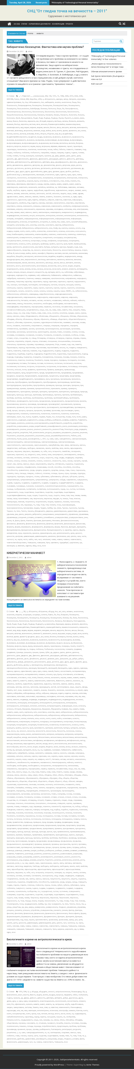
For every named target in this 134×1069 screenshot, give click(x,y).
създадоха (79, 483)
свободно (31, 448)
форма (83, 913)
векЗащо (57, 121)
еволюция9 (52, 668)
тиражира (28, 505)
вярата (46, 646)
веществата (11, 627)
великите (80, 121)
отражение (21, 344)
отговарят (23, 800)
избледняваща (29, 693)
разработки (11, 426)
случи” (9, 464)
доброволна (12, 662)
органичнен (45, 794)
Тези (71, 498)
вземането (83, 627)
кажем (53, 222)
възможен (25, 640)
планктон (46, 806)
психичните (74, 414)
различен (21, 423)
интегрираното (13, 706)
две (15, 159)
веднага (50, 121)
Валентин (23, 121)
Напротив (20, 281)
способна (76, 467)
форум (57, 527)
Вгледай (43, 121)
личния (44, 1014)
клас (50, 228)
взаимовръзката (13, 127)
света (62, 863)
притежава (37, 395)
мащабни (17, 737)
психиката (24, 414)
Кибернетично (28, 228)
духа (50, 171)
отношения (75, 341)
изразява (49, 209)
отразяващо (39, 344)
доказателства (49, 165)
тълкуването (56, 904)
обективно (68, 775)
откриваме (77, 800)
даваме (62, 156)
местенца (41, 259)
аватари (59, 99)
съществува (58, 492)
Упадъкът (62, 907)
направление (70, 278)
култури (82, 728)
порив (46, 360)
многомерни (42, 266)
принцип (34, 391)
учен (86, 517)
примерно (72, 388)
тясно (78, 904)
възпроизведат (51, 140)
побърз (84, 806)
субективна (44, 476)
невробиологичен (46, 294)
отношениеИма (64, 341)
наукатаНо (28, 288)
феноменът (11, 524)
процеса (22, 410)
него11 (48, 759)
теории (50, 502)
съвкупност (20, 888)
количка (61, 231)
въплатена (64, 143)
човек (53, 539)
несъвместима (66, 307)
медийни (51, 256)
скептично (34, 458)
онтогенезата (59, 784)
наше (62, 291)
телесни (77, 498)
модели (77, 266)
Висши (80, 630)
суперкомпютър (41, 480)
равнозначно (12, 420)
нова (28, 313)
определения (72, 787)
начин (36, 291)
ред (20, 860)
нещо (42, 310)
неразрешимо (34, 769)
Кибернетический (14, 228)
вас (37, 121)
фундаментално (50, 916)
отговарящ (32, 800)
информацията (13, 222)
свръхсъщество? (58, 869)
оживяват (67, 322)
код (83, 228)
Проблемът (11, 401)
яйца (34, 546)
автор (65, 99)
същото (57, 495)
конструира (58, 237)
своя (61, 448)
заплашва (10, 687)
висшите (65, 127)
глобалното (35, 152)
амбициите (49, 102)
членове (15, 926)
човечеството (76, 539)
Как (58, 222)
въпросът (25, 146)
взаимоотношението (70, 627)
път (53, 417)
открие (83, 338)
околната (49, 784)
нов (23, 313)
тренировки (28, 508)
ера (54, 674)
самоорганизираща (49, 442)
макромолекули (13, 734)
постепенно (48, 363)
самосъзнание (27, 445)
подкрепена (11, 354)
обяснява (18, 322)
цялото (59, 923)
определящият (32, 791)
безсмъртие (47, 105)
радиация (22, 420)
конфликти (52, 241)
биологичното (73, 112)
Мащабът (19, 256)
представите (11, 828)
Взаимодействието (37, 627)
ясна (39, 546)
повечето (20, 809)
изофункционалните (80, 206)
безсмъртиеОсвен (60, 105)
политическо (12, 360)
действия (45, 162)
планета (67, 1023)
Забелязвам (62, 187)
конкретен (37, 237)
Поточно (10, 369)
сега (49, 451)
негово (40, 300)
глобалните (83, 995)
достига (28, 168)
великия (10, 124)
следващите (69, 876)
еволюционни (49, 665)
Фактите (29, 520)
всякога (10, 640)
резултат (16, 432)
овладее (79, 781)
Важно (15, 121)
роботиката (11, 439)
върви (32, 146)
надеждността (21, 275)
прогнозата (33, 401)
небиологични (13, 294)
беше (59, 108)
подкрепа (65, 351)
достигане (36, 168)
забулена (10, 684)
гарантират (77, 146)
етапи (67, 181)
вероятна (24, 124)
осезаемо (67, 332)
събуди (62, 480)
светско (82, 445)
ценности (10, 536)
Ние (70, 310)
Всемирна (61, 637)
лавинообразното (14, 250)
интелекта (42, 706)
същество (49, 492)
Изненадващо (76, 1007)
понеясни (30, 360)
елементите (11, 181)
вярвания (62, 146)
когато (78, 228)
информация (76, 219)
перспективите (52, 347)
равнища (10, 850)
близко (56, 115)
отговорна (51, 338)
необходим (47, 303)
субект (59, 885)
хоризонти (27, 533)
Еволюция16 (42, 668)
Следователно (12, 879)
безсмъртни (44, 618)
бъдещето (40, 624)
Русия (19, 439)
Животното (60, 681)
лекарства (26, 250)
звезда (84, 687)
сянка (63, 495)
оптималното (44, 791)
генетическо (22, 149)
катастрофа (20, 225)
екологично (22, 178)
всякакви (30, 134)
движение (33, 159)
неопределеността (59, 765)
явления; (21, 546)
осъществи (23, 338)
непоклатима (73, 765)
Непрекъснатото (13, 1020)
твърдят (56, 498)
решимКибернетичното (60, 436)
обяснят (71, 781)
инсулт (32, 215)
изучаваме (69, 696)
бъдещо (54, 118)
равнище (18, 850)
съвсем (28, 888)
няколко (16, 316)
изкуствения (79, 203)
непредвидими (13, 307)
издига (60, 693)
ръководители (33, 439)
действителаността (22, 162)
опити (35, 787)
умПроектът (36, 514)
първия (42, 417)
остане (74, 797)
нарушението (79, 281)
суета (36, 1036)
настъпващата (44, 285)
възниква (10, 140)
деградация (53, 159)
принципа (43, 391)
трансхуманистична (14, 508)
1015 (54, 96)
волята (59, 130)
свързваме (35, 451)
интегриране (71, 703)
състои (72, 489)
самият (31, 863)
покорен (73, 357)
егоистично (49, 174)
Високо (53, 127)
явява (81, 929)
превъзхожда (69, 369)
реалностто (46, 429)
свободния (64, 866)
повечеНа (17, 351)
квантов (58, 225)
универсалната (52, 907)
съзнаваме (11, 486)
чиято (9, 926)
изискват (49, 203)
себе (45, 451)
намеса (56, 753)
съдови (9, 483)
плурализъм (66, 806)
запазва (17, 193)
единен (76, 668)
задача (23, 190)
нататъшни (11, 288)
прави (9, 822)
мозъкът (75, 747)
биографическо (71, 108)
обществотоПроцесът (76, 319)
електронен (82, 178)
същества (20, 894)
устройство (35, 910)
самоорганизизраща (32, 442)
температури (12, 502)
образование (19, 778)
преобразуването (35, 382)
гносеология (59, 649)
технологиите (50, 901)
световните (77, 863)
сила (38, 454)
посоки (39, 816)
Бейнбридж (35, 108)
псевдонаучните (13, 414)
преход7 (27, 832)
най (38, 275)
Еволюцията (62, 668)
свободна (22, 448)
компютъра (81, 234)
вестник (32, 124)
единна (63, 174)
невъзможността (13, 300)
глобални (25, 152)
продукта (31, 841)
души (62, 171)
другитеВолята (36, 171)
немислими (11, 303)
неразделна (22, 769)
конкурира (44, 721)
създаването (35, 483)
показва (66, 357)
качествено (42, 712)
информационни (31, 219)
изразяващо (41, 696)
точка (59, 505)
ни (50, 310)
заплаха (32, 193)
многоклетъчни (61, 743)
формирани (49, 527)
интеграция (22, 703)
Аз (23, 102)
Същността (42, 495)
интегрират (24, 706)
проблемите (74, 398)
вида (19, 630)
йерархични (36, 709)
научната (48, 288)
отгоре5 (40, 800)
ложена (78, 731)
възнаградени (66, 640)
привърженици (13, 388)
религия (76, 860)
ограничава (11, 784)
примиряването (13, 391)
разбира (48, 420)
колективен (67, 718)
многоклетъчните (29, 266)
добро (80, 659)
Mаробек (33, 99)
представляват (12, 379)
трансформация (68, 505)
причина (57, 395)
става (67, 470)
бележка (44, 108)
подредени (38, 354)
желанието (55, 677)
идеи (80, 197)
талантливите (23, 498)
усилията (18, 910)
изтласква (68, 209)
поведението (82, 347)
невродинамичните (14, 297)
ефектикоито (20, 1004)
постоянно (46, 819)
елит (8, 1004)
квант (58, 712)
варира (68, 624)
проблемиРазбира (61, 398)
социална (69, 464)
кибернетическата (80, 712)
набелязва (68, 272)
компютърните (12, 237)
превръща (28, 822)
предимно (11, 376)
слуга (64, 461)
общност (10, 322)
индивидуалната (54, 699)
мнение (77, 263)
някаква (79, 772)
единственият (26, 671)
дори (73, 165)
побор (77, 806)
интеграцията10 (46, 703)
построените (40, 366)
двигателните (23, 159)
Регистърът (69, 429)
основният (45, 797)
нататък (77, 285)
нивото (65, 310)
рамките (36, 857)
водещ (68, 633)
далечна (75, 652)
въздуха (52, 995)
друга (22, 171)
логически (70, 731)
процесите (38, 410)
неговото (47, 300)
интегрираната (59, 703)
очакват (63, 344)
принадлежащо (62, 835)
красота (59, 244)
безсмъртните (56, 618)
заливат (78, 190)
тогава (66, 901)
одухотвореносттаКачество (51, 322)
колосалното (80, 231)
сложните (31, 461)
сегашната (39, 872)
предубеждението (26, 379)
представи (81, 825)
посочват (81, 360)
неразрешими (37, 307)
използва (82, 693)
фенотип (10, 913)
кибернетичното (41, 228)
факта (17, 520)
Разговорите (56, 1029)
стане (72, 470)
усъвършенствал (61, 517)
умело (21, 514)
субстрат (65, 476)
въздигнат (32, 137)
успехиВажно (48, 517)
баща (74, 102)
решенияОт (29, 436)
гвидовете (68, 995)
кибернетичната (40, 715)
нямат (35, 775)
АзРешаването (34, 102)
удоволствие (72, 511)
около (9, 325)
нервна (44, 769)
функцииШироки (13, 530)
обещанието (54, 316)
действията (11, 659)
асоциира (36, 615)
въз (60, 134)
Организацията (68, 791)
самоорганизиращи (66, 442)
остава (81, 335)
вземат (9, 630)
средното (46, 470)
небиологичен (81, 291)
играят (80, 690)
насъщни (69, 285)
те (61, 498)
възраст (60, 643)
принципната (64, 391)
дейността (71, 159)
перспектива (30, 347)
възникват (21, 643)
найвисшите (11, 753)
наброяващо (79, 272)
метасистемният (13, 740)
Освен (59, 332)
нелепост (78, 762)
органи (31, 329)
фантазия (37, 520)
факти (23, 520)
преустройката (39, 385)
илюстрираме (82, 209)
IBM (27, 99)
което (22, 231)
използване (11, 696)
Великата (72, 121)
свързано (26, 451)
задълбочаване (77, 1004)
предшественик (36, 828)
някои (9, 316)
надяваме (31, 275)
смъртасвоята (41, 464)
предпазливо (43, 376)
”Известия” (26, 96)
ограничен (27, 322)
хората (31, 920)
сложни (24, 461)
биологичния (61, 112)
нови (39, 313)
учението (57, 910)
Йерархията (56, 709)
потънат (18, 369)
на (62, 272)
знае (20, 690)
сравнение (54, 882)
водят (74, 633)
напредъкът (81, 278)
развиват (73, 850)
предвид (57, 822)
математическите (39, 734)
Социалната (78, 464)
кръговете (39, 247)
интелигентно (82, 215)
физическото (50, 913)
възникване (11, 643)
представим (64, 376)
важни (9, 121)
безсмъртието (74, 105)
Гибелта (62, 149)
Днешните (64, 659)
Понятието (39, 360)
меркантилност (31, 259)
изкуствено (11, 206)
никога (18, 772)
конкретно (35, 721)
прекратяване (48, 828)
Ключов (79, 1010)
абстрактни (42, 611)
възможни (47, 137)
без (78, 102)
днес (57, 659)
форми (17, 527)
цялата (73, 536)
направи (71, 753)
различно (55, 854)
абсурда (35, 992)
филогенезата (62, 913)
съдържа (16, 483)
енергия (30, 181)
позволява (11, 813)
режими (33, 860)
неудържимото (27, 1020)
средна (68, 882)
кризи (9, 247)
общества (74, 778)
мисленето (40, 263)
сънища (10, 489)
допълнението (40, 662)
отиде (70, 800)
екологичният (60, 1001)
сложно (39, 461)
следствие (78, 458)
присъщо (28, 395)
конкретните (47, 237)
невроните (73, 297)
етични (47, 677)
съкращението (73, 486)
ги (27, 649)
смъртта (50, 464)
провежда (72, 838)
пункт (19, 417)
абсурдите (43, 992)
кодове (16, 231)
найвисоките (77, 750)
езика (79, 174)
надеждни (11, 275)
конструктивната (56, 721)
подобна (29, 354)
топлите (53, 505)
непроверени (25, 307)
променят (20, 407)
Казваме (65, 709)
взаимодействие (23, 627)
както (68, 222)
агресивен (81, 99)
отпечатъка (11, 344)
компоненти (62, 234)
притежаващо (47, 395)
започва (18, 687)
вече (38, 124)
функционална (27, 530)
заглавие (80, 187)
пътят (79, 417)
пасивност (51, 1023)
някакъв (10, 775)
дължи (26, 665)
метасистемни (68, 737)
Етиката (40, 677)
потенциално (67, 819)
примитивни (37, 835)
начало (21, 291)
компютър (72, 234)
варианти (31, 121)
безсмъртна (11, 108)
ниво (59, 310)
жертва (46, 184)
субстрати (73, 476)
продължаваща (54, 841)
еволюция (40, 174)
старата (16, 885)
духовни (56, 171)
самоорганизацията (15, 442)
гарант (69, 146)
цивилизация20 (45, 923)
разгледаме (11, 423)
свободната (54, 866)
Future (16, 99)
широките (69, 929)
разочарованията (41, 423)
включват (10, 130)
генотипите (11, 649)
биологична (26, 112)
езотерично (11, 178)
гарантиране (55, 646)
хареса (75, 530)
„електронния (38, 96)
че (15, 539)
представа (61, 825)
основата (38, 335)
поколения (38, 813)
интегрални (50, 215)
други (27, 171)
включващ (19, 130)
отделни (68, 338)
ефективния (21, 184)
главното (69, 149)
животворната (12, 187)
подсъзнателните (74, 354)
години (74, 152)
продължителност (14, 844)
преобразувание (49, 382)
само (56, 439)
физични (49, 524)
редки (9, 432)
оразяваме (23, 329)
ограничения (22, 784)
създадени (78, 888)
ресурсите (77, 1029)
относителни (29, 803)
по (67, 347)
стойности (39, 885)
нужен (77, 313)
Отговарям (41, 338)
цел (54, 533)
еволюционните (29, 174)
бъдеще (47, 118)
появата (76, 819)
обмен (84, 775)
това (38, 505)
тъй (49, 904)
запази (77, 684)
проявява (47, 410)
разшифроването (54, 426)
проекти (83, 401)
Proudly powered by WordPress (49, 1064)
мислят (39, 743)
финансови (80, 524)
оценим (10, 806)
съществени (29, 492)
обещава (77, 775)
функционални (40, 530)
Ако (42, 102)
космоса (22, 244)
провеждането (22, 401)
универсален (40, 907)
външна (67, 643)
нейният (73, 300)
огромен (36, 322)
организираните (13, 794)
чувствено (54, 542)
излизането (27, 206)
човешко (38, 929)
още (69, 344)
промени (76, 404)
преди (41, 373)
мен (22, 259)
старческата (80, 470)
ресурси (48, 432)
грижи (41, 652)
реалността (75, 857)
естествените (68, 674)
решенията (39, 436)
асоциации (27, 615)
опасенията (25, 325)
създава (42, 888)
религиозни (67, 860)
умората (28, 514)
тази (67, 495)
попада (30, 1026)
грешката (27, 652)
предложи (20, 376)
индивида (24, 699)
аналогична (66, 102)
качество (41, 225)
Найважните (56, 275)
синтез (75, 872)
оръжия (53, 332)
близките (49, 115)
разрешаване (22, 426)
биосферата (67, 621)
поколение (28, 813)
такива (83, 495)
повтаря (36, 809)
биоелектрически (14, 112)
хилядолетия (12, 533)
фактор (71, 910)
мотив (9, 750)
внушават (61, 633)
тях (82, 904)
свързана (10, 872)
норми (66, 772)
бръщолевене (26, 118)
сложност (47, 461)
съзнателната (20, 891)
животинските (39, 681)
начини (49, 291)
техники (66, 502)
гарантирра (11, 149)
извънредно (77, 200)
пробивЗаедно (76, 395)
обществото (62, 319)
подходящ (19, 357)
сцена (82, 885)
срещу (74, 882)
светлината (74, 445)
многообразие (13, 747)
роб (79, 436)
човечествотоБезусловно (16, 542)
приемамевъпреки (77, 832)
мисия (24, 263)
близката (40, 115)
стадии (9, 885)
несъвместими (61, 769)
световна (68, 863)
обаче (40, 775)
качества (33, 225)
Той (47, 505)
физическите (12, 1042)
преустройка (27, 385)
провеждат (81, 838)
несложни (56, 307)
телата (34, 901)
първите (35, 417)
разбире (58, 850)
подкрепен (74, 351)
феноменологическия (69, 520)
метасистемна (56, 737)
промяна (55, 844)
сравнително (24, 470)
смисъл (26, 464)
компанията (29, 234)
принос (72, 835)
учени (9, 520)
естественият (12, 677)
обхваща (53, 319)
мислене (31, 263)
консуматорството (14, 241)
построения (51, 366)
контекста (26, 241)
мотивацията (82, 269)
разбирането (45, 1029)
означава (75, 322)
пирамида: (38, 806)
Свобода (36, 866)
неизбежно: (11, 762)
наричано (62, 281)
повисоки (25, 351)
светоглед (19, 866)
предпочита (53, 376)
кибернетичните (67, 715)
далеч (73, 156)
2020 (76, 96)
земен (21, 197)
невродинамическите (63, 294)
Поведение (11, 809)
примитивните (49, 835)
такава (77, 495)
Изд (28, 203)
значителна (69, 690)
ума (16, 514)
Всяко (37, 134)
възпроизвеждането (30, 143)
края (65, 244)
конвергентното (25, 237)
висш (59, 127)
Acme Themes (92, 1064)
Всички (9, 134)
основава (10, 335)
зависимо (72, 187)
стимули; (30, 473)
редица (26, 860)
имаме (16, 212)
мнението (11, 266)
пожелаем (83, 809)
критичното (17, 247)
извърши (53, 693)
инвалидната (55, 212)
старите (23, 885)
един (57, 174)
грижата (16, 998)
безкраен (64, 615)
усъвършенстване (76, 517)
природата (11, 395)
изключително (59, 203)
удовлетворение (60, 511)
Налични (30, 278)
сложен (10, 461)
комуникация (24, 721)
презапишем (65, 379)
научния (74, 756)
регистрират (67, 1029)
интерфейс (19, 219)
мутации (51, 272)
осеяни (74, 332)
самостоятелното (13, 445)
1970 (20, 992)
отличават (43, 341)
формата (10, 527)
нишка (9, 313)
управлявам (83, 514)
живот (71, 184)
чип (35, 539)
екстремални (48, 178)
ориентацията (43, 332)
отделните (56, 800)
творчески (48, 498)
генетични (32, 149)
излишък (36, 206)
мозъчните (56, 269)
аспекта (44, 615)
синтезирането (70, 454)
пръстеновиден (67, 410)
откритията (19, 341)
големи (81, 152)
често (25, 539)
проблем (18, 398)
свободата (44, 866)
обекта (60, 775)
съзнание (30, 486)
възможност (66, 137)
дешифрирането (61, 162)
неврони (64, 297)
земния (35, 197)
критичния (58, 728)
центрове (19, 536)
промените (11, 407)
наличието (21, 278)
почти (24, 369)
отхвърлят (61, 803)
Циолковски (61, 536)
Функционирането (54, 530)
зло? (15, 690)
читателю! (46, 539)
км (59, 228)
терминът (58, 502)
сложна (17, 461)
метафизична (60, 740)
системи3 (26, 876)
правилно (31, 369)
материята (78, 734)
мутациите (27, 750)
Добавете (58, 998)
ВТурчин (50, 134)
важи (82, 118)
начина (42, 291)
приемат (19, 835)
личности (31, 731)
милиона (61, 259)
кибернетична (27, 715)
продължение (44, 401)
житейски (50, 187)
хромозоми (63, 920)
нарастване (37, 281)
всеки (83, 130)
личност (37, 250)
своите (48, 448)
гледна (9, 152)
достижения (76, 168)
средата (38, 470)
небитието (24, 294)
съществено (39, 492)
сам (26, 863)
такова (9, 498)
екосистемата (72, 1001)
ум (23, 907)
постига (10, 819)
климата (72, 1010)
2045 (81, 96)
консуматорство (70, 237)
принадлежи (25, 391)
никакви (46, 1020)
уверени (49, 511)
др (83, 168)
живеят (76, 677)
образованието (32, 778)
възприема (39, 140)
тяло (18, 511)
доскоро (10, 168)
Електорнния (72, 178)
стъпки (36, 476)
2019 (71, 96)
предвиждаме (67, 822)
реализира (83, 426)
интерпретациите (54, 706)
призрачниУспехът (42, 388)
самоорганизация (79, 439)
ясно (44, 546)
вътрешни (46, 146)
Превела (50, 369)
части (84, 536)
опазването (69, 784)
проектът (23, 404)
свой (77, 866)
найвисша (77, 275)
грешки (35, 652)
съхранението (12, 492)
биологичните (35, 621)
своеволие (40, 448)
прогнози (10, 841)
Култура (47, 247)
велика (65, 121)
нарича (43, 1017)
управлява (81, 907)
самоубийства (53, 445)
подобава (21, 354)
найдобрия (11, 278)
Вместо (33, 995)
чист (40, 539)
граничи (47, 156)
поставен (23, 363)
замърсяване (18, 1007)
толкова (82, 901)
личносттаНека (68, 250)
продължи (77, 841)
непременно (12, 769)
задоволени (38, 684)
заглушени (59, 1004)
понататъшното (58, 813)
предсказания (50, 825)
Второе (43, 134)
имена (9, 699)
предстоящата (62, 1026)
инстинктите (11, 703)
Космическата (42, 725)
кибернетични (54, 715)
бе (55, 615)
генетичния (41, 149)
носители (63, 313)
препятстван (75, 382)
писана (62, 347)
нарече (34, 756)
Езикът (56, 671)
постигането (68, 363)
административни (14, 102)
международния (13, 259)
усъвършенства (46, 910)
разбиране (56, 420)
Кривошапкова (80, 244)
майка (28, 253)
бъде (41, 118)
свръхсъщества (30, 869)
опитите (41, 787)
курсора (63, 247)
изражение (40, 209)
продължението (57, 401)
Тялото (24, 511)
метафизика (38, 740)
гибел (55, 149)
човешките (11, 929)
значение (66, 197)
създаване (25, 483)
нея (46, 310)
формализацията (13, 916)
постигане (58, 363)
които (28, 231)
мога (59, 266)
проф (9, 410)
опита (77, 784)
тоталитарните (12, 904)
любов (9, 253)
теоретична (30, 502)
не (73, 291)
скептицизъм (55, 1032)
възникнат (41, 643)
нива (54, 310)
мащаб (9, 737)
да (53, 156)
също (50, 495)
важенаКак (50, 624)
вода (43, 130)
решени (75, 432)
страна (60, 473)
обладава (10, 319)
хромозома (53, 920)
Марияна (50, 253)
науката (20, 288)
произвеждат (42, 404)
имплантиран (44, 212)
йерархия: (46, 709)
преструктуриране (14, 385)
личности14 (40, 731)
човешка (63, 926)
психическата (34, 414)
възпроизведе (63, 140)
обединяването (31, 316)
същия (34, 495)
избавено (42, 200)
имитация (32, 1010)
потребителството (49, 1026)
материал (50, 734)
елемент (42, 674)
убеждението (40, 511)
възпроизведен (76, 140)
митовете (69, 263)
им (8, 212)
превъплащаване (13, 373)
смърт (32, 464)
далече (68, 652)
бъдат (35, 118)
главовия (77, 149)
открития (10, 341)
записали (24, 193)
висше (74, 630)
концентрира (62, 241)
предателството (32, 373)
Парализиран (12, 347)
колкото (76, 718)
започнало (40, 193)
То (34, 505)
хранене (35, 533)
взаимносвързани (73, 124)
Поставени (32, 363)
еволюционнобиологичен (17, 668)
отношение (52, 341)
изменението (56, 206)
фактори (78, 910)
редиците (83, 429)
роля (17, 863)
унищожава (52, 1039)
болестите (73, 115)
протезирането (53, 407)
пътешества (60, 417)
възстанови (54, 143)
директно (27, 165)
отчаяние (42, 1023)
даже (68, 156)
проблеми (48, 398)
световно (10, 866)
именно (28, 212)
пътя (74, 417)
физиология (28, 913)
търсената (73, 508)
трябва (50, 508)
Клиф (55, 228)
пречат (49, 832)
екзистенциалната (47, 1001)
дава (56, 156)
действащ (79, 159)
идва (75, 197)
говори (53, 152)
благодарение (79, 621)
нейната (66, 300)
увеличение (11, 1039)
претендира (11, 832)
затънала (55, 193)
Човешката (31, 542)
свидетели (28, 866)
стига (16, 473)
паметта (78, 344)
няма (22, 316)
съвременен (71, 480)
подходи (10, 357)
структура (81, 473)
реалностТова (57, 429)
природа (83, 391)
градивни (77, 649)
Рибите (74, 436)
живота (78, 184)
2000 (66, 96)
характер (68, 530)
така (72, 495)
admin (29, 51)
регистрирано (12, 860)
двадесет (24, 655)
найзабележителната (15, 1017)
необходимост (33, 765)
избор (38, 693)
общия (51, 781)
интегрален (40, 215)
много (18, 266)
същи (29, 495)
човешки (81, 926)
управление (73, 514)
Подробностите (50, 354)
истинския (54, 1010)
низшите (76, 310)
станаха (23, 1036)
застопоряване (63, 687)
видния (33, 127)
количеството (52, 231)
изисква (42, 203)
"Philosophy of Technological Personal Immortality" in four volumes (82, 2)
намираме (46, 278)
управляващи (12, 517)
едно (74, 174)
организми (11, 332)
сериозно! (20, 454)
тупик (59, 508)
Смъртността (55, 879)
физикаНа (21, 524)
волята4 (10, 637)
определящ (20, 791)
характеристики (13, 920)
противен (82, 844)
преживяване (39, 379)
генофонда (21, 649)
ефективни (11, 184)
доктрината (28, 662)
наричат (70, 281)
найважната (45, 275)
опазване (16, 325)
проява (63, 847)
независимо (57, 300)
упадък (60, 1039)
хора (20, 533)
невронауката (42, 297)
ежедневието (34, 1001)
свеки (67, 445)
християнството (41, 920)
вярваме (54, 146)
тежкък (65, 498)
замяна (10, 193)
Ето (78, 181)
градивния (11, 652)
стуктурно (29, 476)
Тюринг (10, 511)
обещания (64, 316)
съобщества (32, 891)
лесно (13, 731)
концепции (11, 725)
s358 (39, 99)
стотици (54, 473)
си (26, 454)
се (41, 451)
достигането (45, 168)
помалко (22, 1026)
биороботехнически (15, 115)
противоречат (26, 847)
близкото (64, 115)
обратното (44, 319)
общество (23, 781)
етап (62, 181)
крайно (52, 244)
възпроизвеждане (14, 143)
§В (25, 611)
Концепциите (21, 725)
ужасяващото (41, 1039)
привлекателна (63, 832)
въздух (39, 137)
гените (73, 646)
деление (19, 659)
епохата (49, 674)
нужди (72, 772)
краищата (36, 244)
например (11, 281)
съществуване (69, 492)
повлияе (33, 351)
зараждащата (44, 687)
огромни (22, 1023)
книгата (65, 228)
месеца (51, 1014)
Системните (36, 876)
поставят (80, 816)
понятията (20, 816)
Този (42, 505)
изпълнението (29, 209)
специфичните (30, 467)
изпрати (19, 209)
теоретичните (41, 502)
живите (65, 184)
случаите (77, 461)
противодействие (67, 407)
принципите (53, 391)
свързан (10, 451)
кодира (10, 231)
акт (60, 611)
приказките (55, 388)
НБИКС (68, 291)
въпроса (10, 146)
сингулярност (57, 454)
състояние (80, 489)
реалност (37, 429)
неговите (32, 300)
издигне (34, 203)
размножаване (66, 854)
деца (52, 162)
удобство (20, 1039)
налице (31, 753)
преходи (42, 832)
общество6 (32, 781)
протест (74, 844)
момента (72, 269)
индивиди (33, 699)
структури (20, 476)
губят (47, 652)
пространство (65, 844)
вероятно (83, 624)
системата (18, 458)
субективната (55, 476)
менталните (32, 737)
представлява (75, 376)
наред (45, 281)
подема (58, 351)
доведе (20, 662)
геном (49, 149)
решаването (66, 432)
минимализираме (14, 263)
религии (57, 860)
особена (74, 335)
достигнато (65, 168)
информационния (62, 219)
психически (45, 414)
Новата (33, 313)
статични (30, 885)
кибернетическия (14, 715)
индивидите (42, 699)
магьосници (20, 253)
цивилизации (32, 923)
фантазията (46, 520)
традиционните (31, 904)
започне (26, 687)
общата (66, 778)
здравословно (12, 197)
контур (44, 241)
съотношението (53, 489)
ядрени (29, 546)
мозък (33, 269)
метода (9, 743)
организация (65, 329)
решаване (57, 432)
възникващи (31, 643)
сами (51, 439)
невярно (41, 759)
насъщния (51, 1017)
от (29, 338)
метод (82, 740)
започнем (34, 687)
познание (58, 357)
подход (85, 354)
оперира (46, 325)
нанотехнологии (57, 278)
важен (76, 118)
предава (50, 822)
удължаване (83, 511)
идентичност (12, 200)
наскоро (14, 285)
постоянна (21, 366)
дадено (56, 652)
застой (48, 193)
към (80, 247)
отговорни (60, 338)
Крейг (70, 244)
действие (10, 162)
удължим (10, 514)
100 (50, 96)
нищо (15, 313)
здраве (80, 193)
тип (22, 505)
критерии (49, 728)
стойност (38, 473)
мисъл (62, 263)
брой (18, 118)
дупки (9, 1001)
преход (20, 832)
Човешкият (29, 929)
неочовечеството (70, 303)
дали (79, 156)
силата (43, 454)
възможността (77, 137)
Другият (78, 662)
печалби (59, 1023)
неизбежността (23, 762)
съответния (41, 489)
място (58, 272)
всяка (82, 637)
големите (69, 649)
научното (71, 288)
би (63, 108)
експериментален (35, 178)
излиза (19, 206)
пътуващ (75, 847)
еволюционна (37, 665)
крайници (44, 244)
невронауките (54, 297)
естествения (78, 674)
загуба (9, 190)
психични (65, 414)
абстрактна (33, 611)
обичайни (70, 1020)
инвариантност (68, 212)
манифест (41, 253)
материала (59, 734)
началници (80, 288)
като (27, 225)
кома (9, 234)
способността (12, 470)
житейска (41, 187)
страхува (73, 473)
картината (28, 712)
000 (46, 96)
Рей (30, 432)
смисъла (45, 879)
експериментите (31, 674)
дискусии (36, 165)
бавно (50, 615)
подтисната (73, 809)
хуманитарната (46, 533)
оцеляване (77, 803)
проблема (27, 398)
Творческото (12, 901)
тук (55, 508)
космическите (12, 244)
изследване (58, 209)
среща (61, 470)
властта (26, 995)
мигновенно (51, 259)
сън (81, 486)
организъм (21, 332)
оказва (82, 322)
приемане (11, 835)
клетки (23, 718)
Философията (74, 913)
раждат (33, 850)
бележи (66, 618)
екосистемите (65, 671)
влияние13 (37, 633)
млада (45, 743)
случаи (69, 461)
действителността (75, 655)
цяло (54, 923)
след (56, 458)
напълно (19, 756)
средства (54, 470)
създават (44, 483)
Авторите (72, 99)
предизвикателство (52, 373)
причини (65, 395)
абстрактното (49, 99)
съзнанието (39, 486)
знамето (49, 197)
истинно (10, 709)
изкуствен (70, 203)
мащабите (11, 256)
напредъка (79, 753)
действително (36, 162)
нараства (28, 281)
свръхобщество (17, 869)
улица (9, 907)
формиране (26, 916)
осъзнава (82, 797)
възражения (44, 143)
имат (22, 212)
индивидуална (80, 212)
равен (84, 417)
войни (48, 130)
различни (29, 423)
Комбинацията (17, 234)
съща (21, 492)
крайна (18, 728)
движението (43, 159)
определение (60, 787)
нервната (47, 307)
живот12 (16, 681)
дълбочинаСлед (13, 174)
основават (11, 797)
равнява (26, 850)
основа (81, 332)
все (79, 130)
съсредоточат (46, 891)
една (69, 174)
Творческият (64, 898)
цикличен (52, 536)
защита (63, 193)
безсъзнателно (23, 108)
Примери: (27, 835)
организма (75, 329)
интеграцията (33, 703)
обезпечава (43, 316)
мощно (23, 272)
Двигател (36, 655)
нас (8, 285)
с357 (44, 439)
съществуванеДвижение (16, 495)
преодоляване (68, 828)
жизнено (76, 681)
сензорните (75, 451)
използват (21, 696)
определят (11, 791)
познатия (19, 813)
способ (50, 467)
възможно (57, 137)
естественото (54, 181)
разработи (67, 423)
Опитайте (10, 787)
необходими (58, 303)
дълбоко (75, 171)
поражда (37, 1026)
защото (78, 687)
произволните (66, 404)
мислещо (49, 263)
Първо (48, 417)
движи (26, 998)
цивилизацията (41, 536)
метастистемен (26, 740)
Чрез (48, 542)
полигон (81, 357)
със (67, 489)
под (39, 351)
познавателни (47, 357)
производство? (54, 404)
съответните (31, 489)
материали (69, 734)
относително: (40, 803)
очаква (16, 806)
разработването (55, 423)
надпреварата (80, 1014)
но (20, 313)
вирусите (60, 630)
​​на (41, 750)
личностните (46, 250)
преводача (59, 369)
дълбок (68, 171)
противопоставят (13, 847)
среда (32, 470)
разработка (77, 423)
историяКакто (33, 222)
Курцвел (70, 247)
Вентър (17, 124)
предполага (27, 825)
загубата (16, 190)
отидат (64, 800)
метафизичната (73, 740)
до (42, 165)
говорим (60, 152)
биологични (50, 112)
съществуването (72, 894)
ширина (60, 929)
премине (58, 828)
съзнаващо (20, 486)
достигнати (55, 168)
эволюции (11, 546)
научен (41, 288)
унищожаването (61, 514)
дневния (51, 659)
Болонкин (11, 118)
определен (64, 325)
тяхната (31, 511)
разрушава (11, 857)
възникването (20, 140)
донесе (58, 165)
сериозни (11, 454)
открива (76, 338)
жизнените (32, 187)
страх (67, 473)
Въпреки (79, 143)
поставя (40, 363)
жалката (29, 1004)
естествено (44, 181)
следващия (69, 458)
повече (9, 351)
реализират (58, 857)
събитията (11, 888)
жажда (40, 184)
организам (39, 329)
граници (19, 652)
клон (37, 718)
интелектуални (70, 215)
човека (59, 539)
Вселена (53, 637)
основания (30, 335)
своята (66, 448)
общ (60, 778)
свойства (55, 448)
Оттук (57, 344)
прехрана (75, 385)
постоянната (36, 819)
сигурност (31, 454)
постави (57, 816)
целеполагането (63, 533)
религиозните (38, 432)
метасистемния (81, 737)
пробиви (10, 398)
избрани (45, 693)
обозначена (27, 319)
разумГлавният (40, 426)
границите (39, 156)
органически (31, 332)
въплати (72, 143)
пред (23, 373)
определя (74, 325)
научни (56, 288)
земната (28, 197)
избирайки (17, 693)
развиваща (82, 850)
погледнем (45, 809)
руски (25, 439)
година (67, 152)
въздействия (67, 134)
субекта (66, 885)
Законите (56, 684)
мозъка (40, 269)
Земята (42, 197)
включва (73, 127)
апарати (18, 615)
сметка (19, 464)
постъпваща (72, 366)
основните (57, 335)
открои (35, 341)
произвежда (11, 1029)
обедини (47, 775)
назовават (56, 750)
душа (85, 662)
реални (23, 429)
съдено (35, 888)
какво (63, 222)
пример (64, 388)
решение (83, 432)
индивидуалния (13, 215)
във (56, 134)
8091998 (10, 99)
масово (65, 253)
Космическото (65, 725)
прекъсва (10, 382)
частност (10, 539)
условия (30, 517)
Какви (82, 709)
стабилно (10, 1036)
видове (40, 127)
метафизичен (49, 740)
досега (78, 165)
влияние (37, 130)
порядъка (62, 360)
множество (52, 266)
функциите (81, 527)
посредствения (13, 363)
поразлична (30, 816)
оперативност (36, 325)
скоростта (49, 458)
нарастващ (29, 1017)
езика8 (50, 671)
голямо (15, 156)
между (79, 256)
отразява (30, 344)
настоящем (22, 285)
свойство (83, 866)
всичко (16, 134)
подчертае (28, 357)
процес (15, 410)
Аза (26, 102)
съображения (19, 489)
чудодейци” (64, 542)
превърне (37, 822)
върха (24, 646)
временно (73, 130)
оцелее (69, 803)
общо (65, 781)
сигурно (69, 872)
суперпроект (54, 480)
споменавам (41, 467)
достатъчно (19, 168)
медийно (60, 256)
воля (54, 130)
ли (32, 250)
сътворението (74, 891)
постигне (77, 363)
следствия (65, 1032)
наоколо (63, 753)
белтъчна (52, 108)
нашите (31, 759)
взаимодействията (53, 627)
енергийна (21, 181)
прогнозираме (21, 841)
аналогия (10, 615)
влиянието (47, 633)
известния (67, 200)
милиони (69, 259)
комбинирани (12, 721)
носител (55, 313)
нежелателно (80, 759)
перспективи (41, 347)
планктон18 (56, 806)
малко (34, 253)
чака (79, 536)
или (74, 209)
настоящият (33, 285)
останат (68, 797)
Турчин (65, 508)
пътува (68, 417)
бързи (61, 118)
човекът (66, 539)
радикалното (32, 420)
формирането (37, 527)
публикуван (11, 417)
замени (64, 684)
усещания (22, 517)
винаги (46, 127)
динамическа (17, 165)
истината (81, 706)
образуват (53, 778)
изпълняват (30, 696)
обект (54, 775)
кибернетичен (68, 225)
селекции (58, 872)
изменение (45, 206)
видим (24, 630)
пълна (28, 417)
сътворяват (11, 894)
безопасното (12, 105)
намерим (48, 753)
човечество (43, 926)
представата (71, 825)
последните (72, 360)
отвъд (34, 338)
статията (10, 473)
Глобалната (48, 649)
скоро (42, 458)
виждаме (45, 630)
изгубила (22, 203)
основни (37, 797)
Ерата (36, 181)
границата (30, 156)
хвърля (82, 530)
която (28, 244)
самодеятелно (65, 439)
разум (31, 426)
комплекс (52, 234)
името (35, 212)
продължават (41, 841)
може (21, 269)
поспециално (48, 816)
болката (81, 115)
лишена (78, 250)
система (10, 458)
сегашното (56, 451)
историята (44, 222)
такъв (15, 498)
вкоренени (28, 130)
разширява (27, 857)
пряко (76, 410)
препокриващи (63, 382)
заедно (71, 190)
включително (27, 633)
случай (84, 461)
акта (63, 611)
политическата (12, 1026)
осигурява (61, 794)
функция (78, 916)
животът (69, 681)
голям (9, 156)
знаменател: (27, 690)
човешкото (47, 929)
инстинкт (79, 699)
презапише (55, 379)
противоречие (38, 847)
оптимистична (12, 329)
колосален (70, 231)
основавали (19, 335)
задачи (30, 190)
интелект (59, 215)
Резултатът (49, 860)
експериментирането (15, 674)
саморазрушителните (35, 1032)
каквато (76, 709)
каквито (10, 712)
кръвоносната (28, 247)
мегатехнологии (40, 256)
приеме (23, 388)
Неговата (24, 300)
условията (38, 517)
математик (73, 253)
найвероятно (67, 275)
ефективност (31, 184)
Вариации (60, 624)
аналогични (78, 611)
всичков (23, 134)
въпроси (17, 146)
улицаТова (16, 907)
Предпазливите (31, 376)
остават (10, 338)
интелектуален (43, 1010)
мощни (16, 272)
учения (65, 910)
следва (61, 458)
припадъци (74, 391)
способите (67, 467)
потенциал (83, 366)
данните (10, 159)
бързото (68, 118)
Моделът (49, 747)
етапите (73, 181)
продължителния (72, 401)
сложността (56, 461)
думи (45, 171)
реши (47, 436)
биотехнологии (30, 115)
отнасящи (11, 803)
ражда (41, 420)
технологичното (13, 505)
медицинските (70, 256)
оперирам (55, 325)
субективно (74, 885)
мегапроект (28, 256)
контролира (35, 241)
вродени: (31, 637)
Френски (64, 527)
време (65, 130)
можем (27, 269)
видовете (37, 630)
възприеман (50, 643)
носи (49, 313)
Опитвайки (19, 787)
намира (38, 278)
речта (82, 860)
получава (47, 813)
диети (9, 165)
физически (41, 524)
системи (26, 458)
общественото (12, 781)
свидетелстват (12, 448)
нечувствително (32, 310)
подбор (57, 809)
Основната (47, 335)
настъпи (54, 285)
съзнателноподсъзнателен (55, 486)
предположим (38, 825)
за (56, 187)
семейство (66, 451)
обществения (12, 1023)
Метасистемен (43, 737)
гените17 (80, 646)
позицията (37, 357)
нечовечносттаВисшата (16, 310)
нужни (83, 313)
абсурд (51, 611)
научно (63, 288)
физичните (58, 524)
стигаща (22, 473)
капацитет (11, 225)
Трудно (43, 508)
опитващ (28, 787)
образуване (43, 778)
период (21, 347)
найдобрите (22, 753)
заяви (74, 193)
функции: (72, 527)
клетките (30, 718)
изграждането (12, 203)
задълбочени (49, 190)
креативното (39, 728)
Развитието (82, 420)
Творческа (34, 898)
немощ (20, 303)
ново (44, 313)
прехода (58, 385)
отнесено (19, 803)
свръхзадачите (76, 448)
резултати (24, 432)
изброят (51, 200)
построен (30, 366)
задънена (47, 684)
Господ (22, 156)
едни (25, 1001)
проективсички (13, 404)
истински (23, 222)
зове (46, 1007)
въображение (76, 643)
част (64, 923)
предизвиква (66, 373)
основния (66, 335)
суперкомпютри (13, 480)
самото (55, 863)
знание (44, 690)
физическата (31, 524)
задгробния (38, 190)
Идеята (35, 200)
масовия (58, 253)
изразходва (11, 1010)
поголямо (75, 1023)
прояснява (56, 410)
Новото (59, 772)
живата (53, 184)
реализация (72, 426)
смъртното (65, 879)
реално (30, 429)
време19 (23, 637)
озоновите (31, 1023)
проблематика (37, 398)
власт (20, 995)
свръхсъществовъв (72, 869)
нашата (56, 291)
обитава (72, 316)
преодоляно (80, 828)
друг (17, 171)
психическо (55, 414)
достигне (55, 662)
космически (54, 725)
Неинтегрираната (59, 762)
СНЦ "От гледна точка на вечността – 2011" (67, 11)
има (11, 212)
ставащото (82, 882)
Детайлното (34, 659)
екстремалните (60, 178)
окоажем (40, 784)
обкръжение (82, 316)
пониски (68, 813)
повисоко (28, 809)
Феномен (56, 520)
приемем (30, 388)
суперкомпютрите (27, 480)
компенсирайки (41, 234)
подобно (64, 809)
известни (58, 200)
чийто (31, 539)
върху (38, 146)
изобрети (67, 206)
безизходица (76, 992)
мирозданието (29, 743)
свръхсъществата (44, 869)
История (18, 709)
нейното (81, 300)
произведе (32, 404)
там (31, 498)
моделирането (12, 269)
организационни (52, 329)
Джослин (73, 162)
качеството (50, 225)
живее (59, 184)
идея (29, 200)
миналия (77, 259)
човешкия (41, 542)
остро (16, 338)
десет (26, 659)
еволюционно (61, 665)
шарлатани (74, 542)
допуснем (66, 165)
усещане (10, 910)
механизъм (17, 743)
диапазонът (82, 162)
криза (34, 1014)
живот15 (23, 681)
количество (41, 231)
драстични (73, 998)
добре (74, 659)
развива (65, 420)
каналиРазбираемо (79, 222)
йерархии (26, 709)
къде (76, 247)
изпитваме (11, 209)
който (33, 231)
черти (20, 539)
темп (67, 1036)
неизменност (45, 762)
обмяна (10, 778)
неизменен (34, 762)
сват (61, 445)
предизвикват (77, 373)
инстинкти (24, 215)
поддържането (48, 351)
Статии (11, 96)
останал (61, 797)
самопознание (46, 863)
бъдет (25, 624)
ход (21, 920)
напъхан (27, 756)
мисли (56, 263)
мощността (39, 272)
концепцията (74, 241)
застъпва (28, 1007)
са (47, 439)
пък (23, 417)
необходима (22, 765)
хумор (71, 920)
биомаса (58, 621)
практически (41, 369)
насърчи (61, 285)
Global (22, 99)
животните (23, 187)
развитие (73, 420)
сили (49, 454)
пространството (39, 407)
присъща (20, 395)
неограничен (45, 765)
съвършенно (82, 480)
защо (69, 193)
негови (63, 759)
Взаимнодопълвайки (56, 124)
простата (28, 407)
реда (76, 429)
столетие (46, 473)
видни (26, 127)
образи (36, 319)
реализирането (13, 429)
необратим (70, 1017)
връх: (38, 637)
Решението (11, 436)
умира (31, 907)
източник (60, 696)
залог (84, 190)
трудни (36, 508)
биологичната (38, 112)
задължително (61, 190)
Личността (57, 250)
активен (69, 611)
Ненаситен (28, 303)
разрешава (77, 854)
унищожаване (48, 514)
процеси (29, 410)
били (75, 618)
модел (70, 266)
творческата (38, 498)
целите (9, 923)
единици (83, 668)
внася (54, 633)
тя (14, 511)
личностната (51, 731)
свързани (18, 451)
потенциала (56, 819)
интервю (10, 219)
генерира (65, 646)
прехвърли (50, 385)
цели (72, 533)
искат (75, 706)
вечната (44, 124)
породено (54, 360)
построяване (62, 366)
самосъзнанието (40, 445)
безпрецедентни (24, 105)
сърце (62, 489)
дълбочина (17, 665)
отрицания (49, 344)
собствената (59, 464)
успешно (26, 910)
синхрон (80, 454)
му (46, 272)
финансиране (69, 524)
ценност (78, 533)
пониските (77, 813)
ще (81, 542)
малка (22, 734)
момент (65, 269)
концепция (32, 725)
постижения (11, 366)
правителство (18, 822)
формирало (26, 527)
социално (19, 467)
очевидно (24, 806)
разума (19, 857)
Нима (83, 310)
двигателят (45, 655)
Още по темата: (15, 90)
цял (68, 536)
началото (28, 291)
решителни (11, 1032)
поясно (83, 819)
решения (20, 436)
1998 (62, 96)
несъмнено (78, 307)
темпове (21, 502)
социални (11, 467)
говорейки (45, 152)
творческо (74, 898)
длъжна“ (43, 659)
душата (9, 665)
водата (39, 995)
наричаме (53, 281)
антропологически (62, 992)
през (47, 379)
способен (58, 467)
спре (79, 1032)
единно (17, 671)
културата (54, 247)
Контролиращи (80, 721)
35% (25, 992)
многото (23, 747)
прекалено (76, 379)
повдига (72, 347)
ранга (64, 426)
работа (83, 847)
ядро (9, 932)
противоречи (80, 407)
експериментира (78, 671)
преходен (67, 385)
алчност (51, 992)
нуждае (71, 313)
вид (22, 127)
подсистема (61, 354)
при (81, 385)
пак (73, 344)
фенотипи (19, 913)
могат (64, 266)
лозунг (84, 250)
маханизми (83, 253)
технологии (74, 502)
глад (84, 149)
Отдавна (48, 800)
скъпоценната (47, 876)
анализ (57, 102)
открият (28, 341)
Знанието (57, 197)
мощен (9, 272)
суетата (81, 476)
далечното (11, 655)
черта (81, 923)
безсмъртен (37, 105)
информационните (46, 219)
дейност (62, 159)
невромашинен (29, 297)
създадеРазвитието (66, 483)
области (18, 319)
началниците (12, 291)
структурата (11, 476)
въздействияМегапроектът (17, 137)
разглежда (29, 854)
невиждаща (33, 294)
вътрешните (38, 646)
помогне (21, 360)
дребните (10, 171)
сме (14, 464)
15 (58, 96)
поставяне (72, 816)
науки (35, 288)
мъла (34, 750)
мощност (30, 272)
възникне (30, 140)
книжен (72, 228)
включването (82, 127)
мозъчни (47, 269)
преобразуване (21, 382)
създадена (53, 483)
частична (71, 923)
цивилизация (29, 536)
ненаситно (37, 303)
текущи (28, 901)
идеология (22, 200)
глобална (17, 152)
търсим (81, 508)
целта (15, 923)
